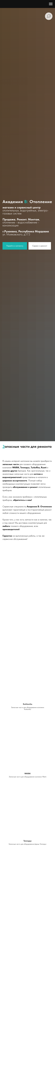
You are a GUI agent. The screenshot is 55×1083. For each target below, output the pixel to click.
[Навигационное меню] (50, 4)
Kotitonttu (27, 704)
